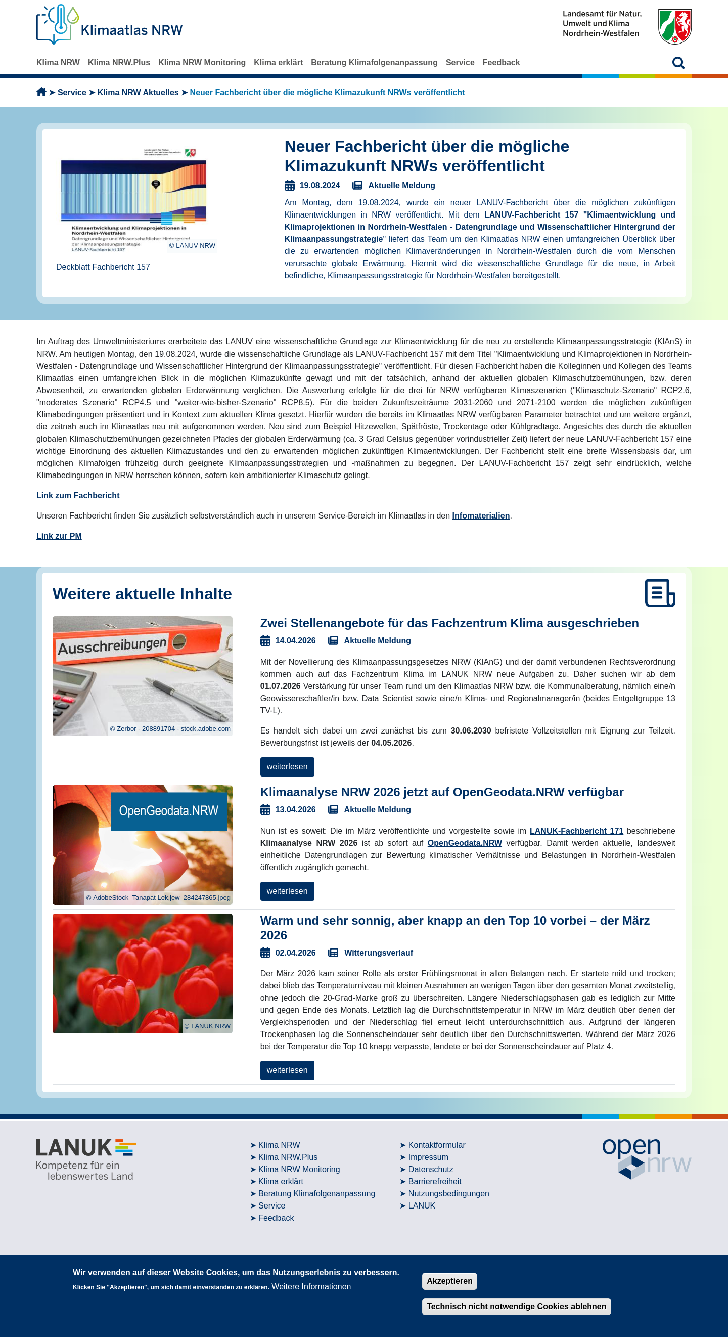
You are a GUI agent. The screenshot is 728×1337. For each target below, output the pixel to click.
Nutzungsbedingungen (448, 1193)
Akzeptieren (450, 1281)
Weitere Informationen (311, 1286)
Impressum (428, 1157)
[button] (679, 62)
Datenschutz (430, 1169)
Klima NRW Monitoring (202, 62)
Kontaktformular (437, 1145)
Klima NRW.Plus (119, 62)
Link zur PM (59, 536)
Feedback (501, 62)
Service (460, 62)
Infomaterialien (481, 515)
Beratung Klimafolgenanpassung (374, 62)
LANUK (421, 1205)
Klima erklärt (278, 62)
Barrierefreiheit (435, 1181)
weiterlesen (287, 766)
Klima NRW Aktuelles (138, 92)
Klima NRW (58, 62)
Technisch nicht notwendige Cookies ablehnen (516, 1306)
